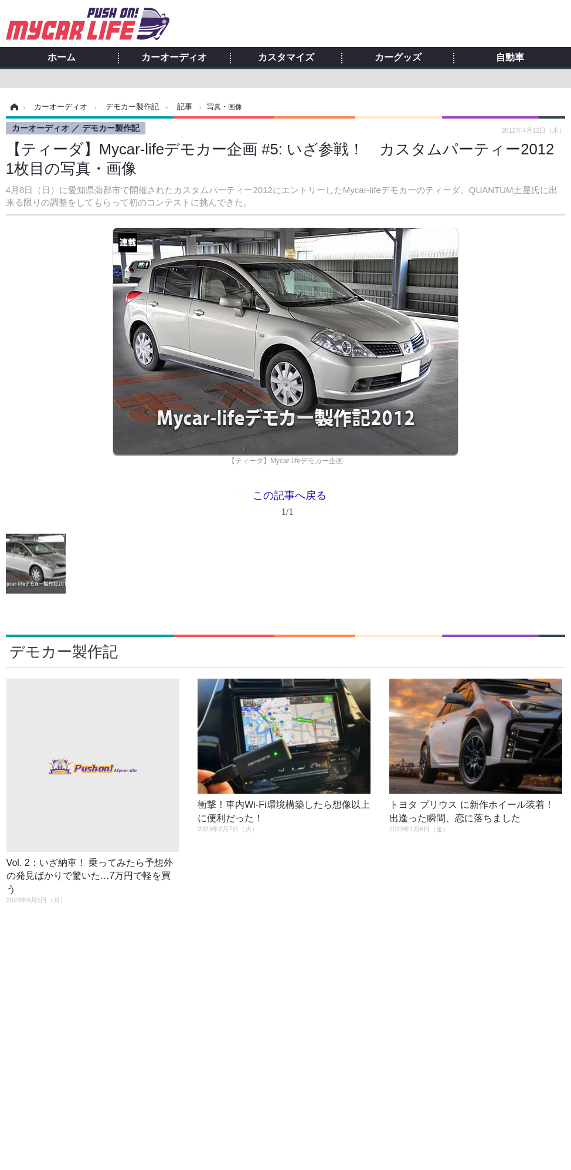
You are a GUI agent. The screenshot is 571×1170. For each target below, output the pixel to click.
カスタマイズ (286, 57)
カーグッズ (398, 57)
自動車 (510, 57)
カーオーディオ (174, 57)
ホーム (61, 57)
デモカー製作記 (63, 651)
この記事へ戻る (290, 505)
